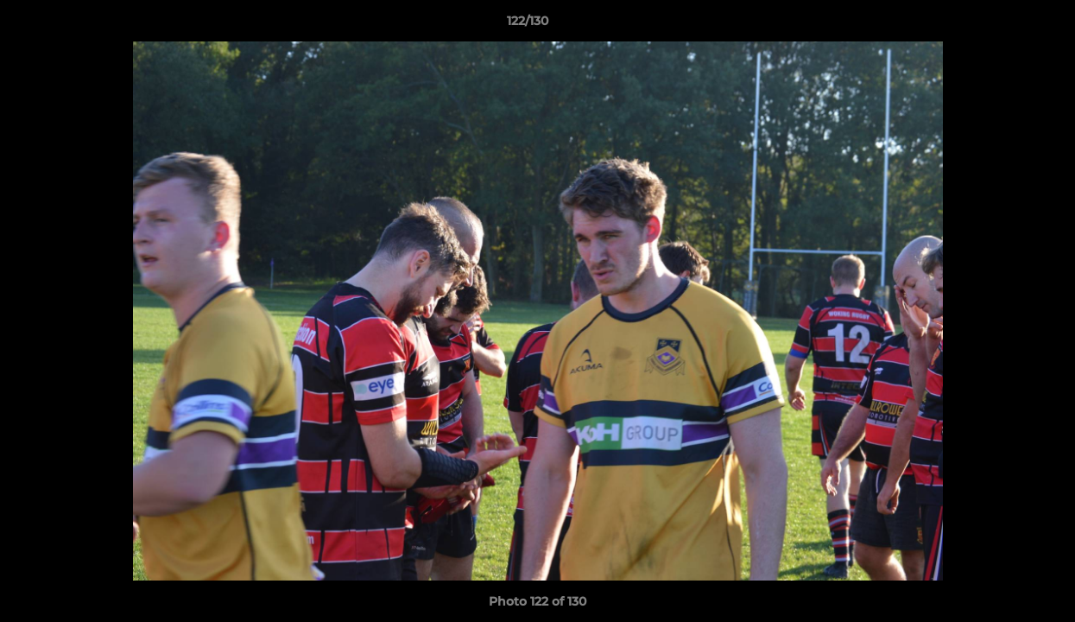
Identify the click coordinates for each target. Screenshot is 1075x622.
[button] (1002, 25)
